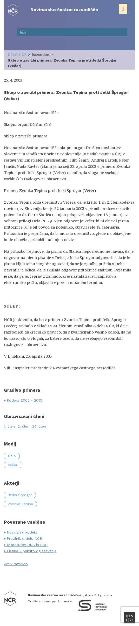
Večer (12, 465)
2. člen (23, 426)
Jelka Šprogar (20, 495)
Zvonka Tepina (20, 504)
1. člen (9, 426)
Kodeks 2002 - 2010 (24, 400)
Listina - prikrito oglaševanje (31, 551)
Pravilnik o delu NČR (24, 538)
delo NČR (17, 54)
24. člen (39, 426)
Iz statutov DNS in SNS (27, 545)
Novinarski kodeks (22, 532)
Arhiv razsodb (16, 564)
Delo (12, 456)
